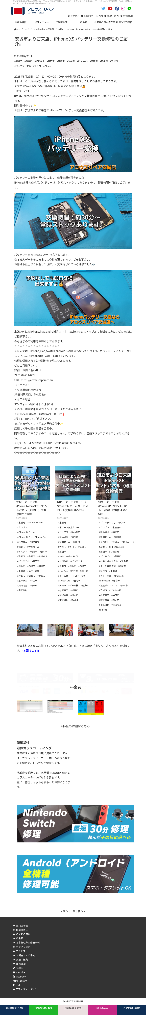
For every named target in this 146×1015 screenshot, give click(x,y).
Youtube (19, 972)
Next (133, 542)
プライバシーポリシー (27, 989)
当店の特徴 (22, 925)
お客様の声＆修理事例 (28, 942)
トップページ (21, 29)
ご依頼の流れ (23, 934)
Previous (12, 542)
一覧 (73, 911)
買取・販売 (113, 15)
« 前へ (64, 911)
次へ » (81, 911)
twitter (18, 968)
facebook (19, 976)
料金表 (19, 938)
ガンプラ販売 (23, 947)
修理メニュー (23, 930)
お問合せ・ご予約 (93, 15)
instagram (20, 980)
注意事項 (128, 15)
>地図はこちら (30, 650)
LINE (18, 985)
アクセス (75, 15)
